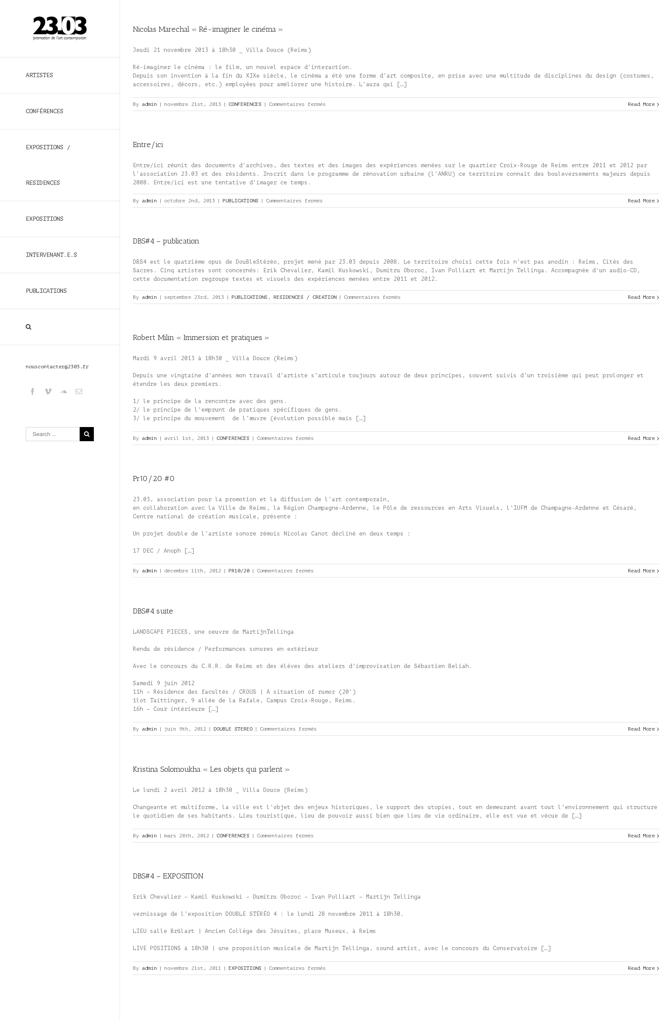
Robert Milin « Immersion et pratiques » (201, 337)
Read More (641, 104)
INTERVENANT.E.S (51, 255)
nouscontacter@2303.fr (57, 367)
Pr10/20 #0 (154, 478)
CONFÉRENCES (44, 111)
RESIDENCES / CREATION (304, 297)
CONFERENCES (244, 104)
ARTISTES (39, 75)
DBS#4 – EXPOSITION (168, 876)
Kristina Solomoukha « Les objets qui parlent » (211, 769)
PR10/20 (238, 571)
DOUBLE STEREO (232, 729)
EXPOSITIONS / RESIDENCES (48, 165)
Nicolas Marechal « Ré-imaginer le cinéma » (208, 29)
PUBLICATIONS (46, 291)
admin (149, 104)
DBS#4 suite (153, 611)
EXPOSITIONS (44, 219)
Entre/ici (148, 144)
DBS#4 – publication (166, 241)
